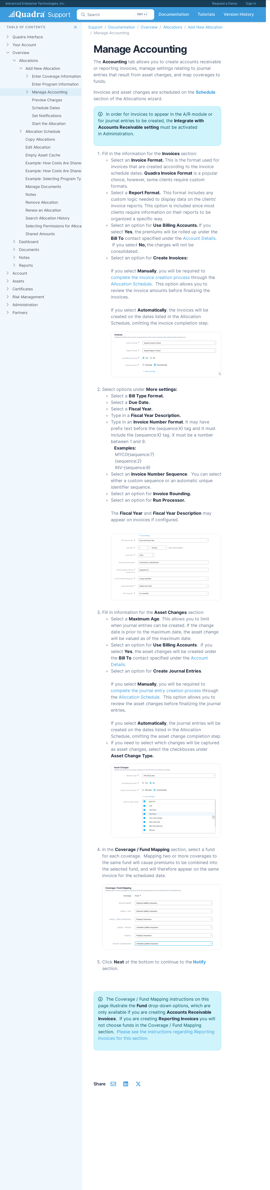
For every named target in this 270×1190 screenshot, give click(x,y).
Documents (29, 249)
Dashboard (28, 241)
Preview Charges (47, 100)
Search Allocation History (47, 218)
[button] (75, 27)
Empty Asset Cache (42, 155)
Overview (20, 52)
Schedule (206, 92)
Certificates (22, 289)
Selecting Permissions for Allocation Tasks (62, 226)
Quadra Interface (27, 36)
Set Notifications (46, 115)
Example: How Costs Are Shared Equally (61, 163)
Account (19, 273)
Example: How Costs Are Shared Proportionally (66, 170)
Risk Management (28, 296)
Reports (26, 265)
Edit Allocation (37, 147)
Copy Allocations (40, 139)
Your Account (24, 44)
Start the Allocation (49, 123)
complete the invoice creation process (150, 277)
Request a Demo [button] (224, 3)
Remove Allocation (41, 202)
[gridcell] (55, 37)
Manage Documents (43, 186)
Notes (30, 194)
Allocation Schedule (42, 131)
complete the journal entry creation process (156, 690)
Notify (199, 962)
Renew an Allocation (43, 210)
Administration (25, 304)
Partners (19, 312)
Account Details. (200, 238)
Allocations (28, 60)
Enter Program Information (55, 84)
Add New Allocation (42, 68)
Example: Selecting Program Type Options (63, 178)
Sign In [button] (251, 3)
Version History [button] (239, 14)
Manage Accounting (50, 92)
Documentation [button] (174, 14)
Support (95, 27)
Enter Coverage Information (56, 76)
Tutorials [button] (206, 14)
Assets (18, 281)
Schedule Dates (46, 107)
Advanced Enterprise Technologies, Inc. (35, 3)
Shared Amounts (40, 233)
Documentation (121, 27)
